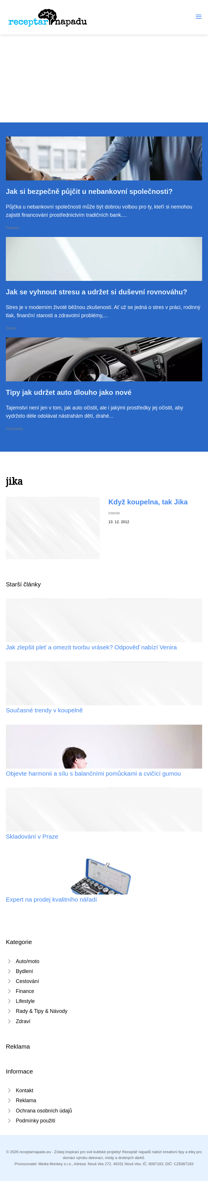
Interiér (114, 513)
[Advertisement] (104, 78)
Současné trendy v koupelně (44, 710)
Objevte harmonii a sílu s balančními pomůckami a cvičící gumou (93, 773)
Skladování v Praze (32, 836)
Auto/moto (14, 428)
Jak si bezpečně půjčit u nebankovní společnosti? (89, 191)
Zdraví (11, 328)
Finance (12, 228)
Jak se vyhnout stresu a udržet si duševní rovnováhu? (96, 292)
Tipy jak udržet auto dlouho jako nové (69, 392)
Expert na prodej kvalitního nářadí (51, 899)
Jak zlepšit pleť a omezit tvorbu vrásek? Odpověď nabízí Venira (91, 647)
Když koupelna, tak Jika (148, 502)
